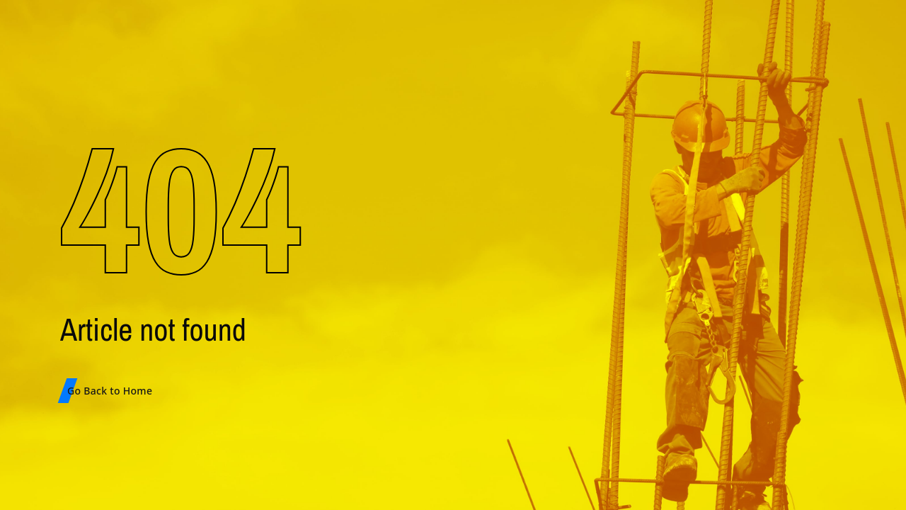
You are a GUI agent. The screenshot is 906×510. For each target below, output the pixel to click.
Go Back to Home (109, 390)
